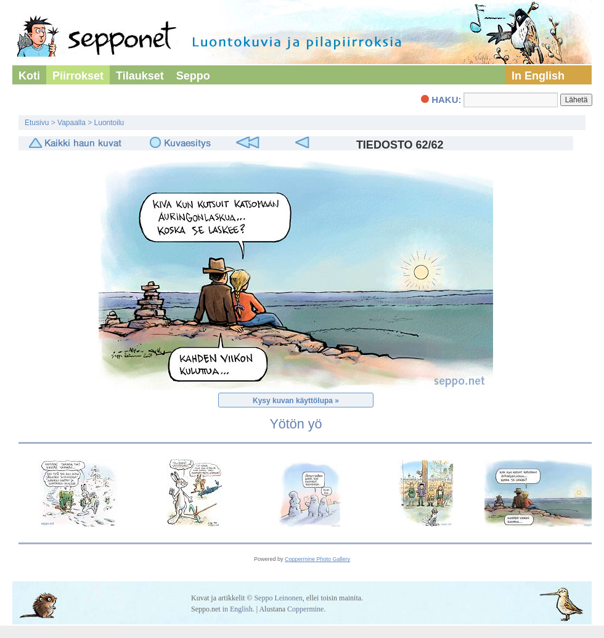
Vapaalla (71, 122)
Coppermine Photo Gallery (317, 559)
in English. (238, 609)
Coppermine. (306, 609)
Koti (29, 76)
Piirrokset (78, 76)
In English (538, 76)
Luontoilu (109, 122)
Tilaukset (140, 76)
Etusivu (37, 122)
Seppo (193, 76)
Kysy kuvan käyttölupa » (296, 400)
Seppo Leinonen (278, 598)
